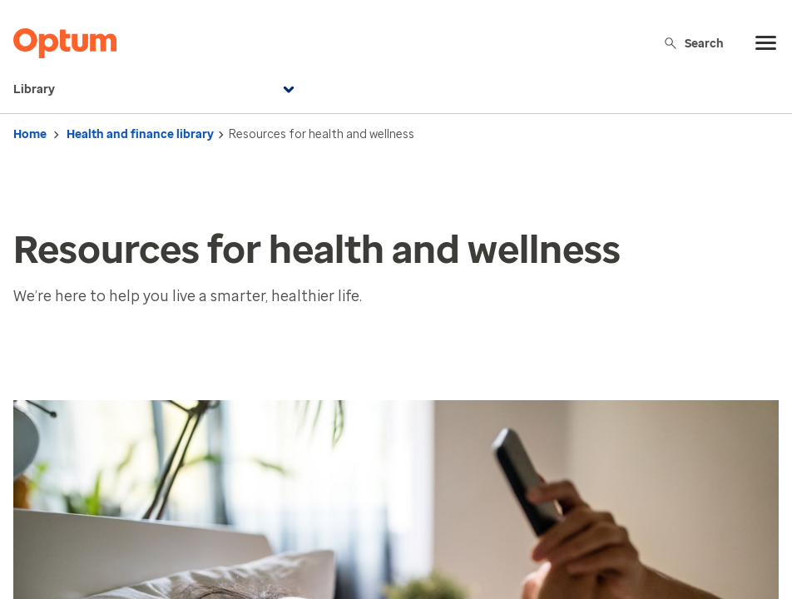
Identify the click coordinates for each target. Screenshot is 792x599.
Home (30, 134)
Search (693, 43)
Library (156, 90)
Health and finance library (140, 134)
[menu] (766, 43)
